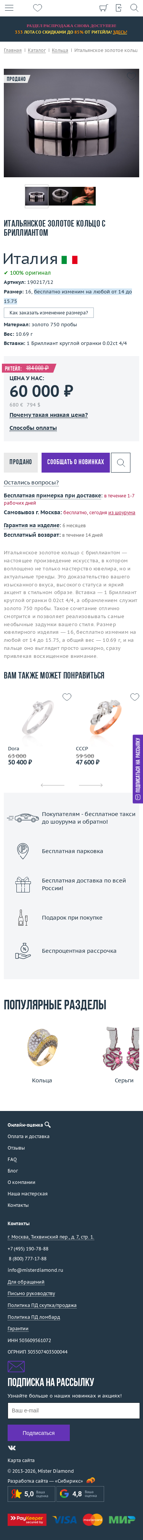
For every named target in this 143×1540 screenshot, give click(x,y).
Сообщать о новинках (75, 462)
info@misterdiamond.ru (35, 1270)
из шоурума (121, 512)
